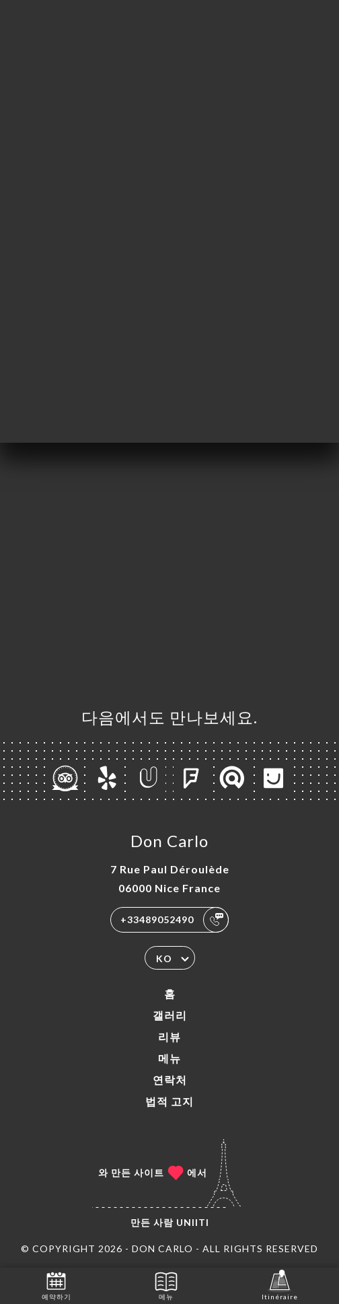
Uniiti (192, 1222)
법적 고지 (169, 1101)
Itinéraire (280, 1285)
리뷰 (169, 1036)
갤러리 (170, 1015)
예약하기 (56, 1285)
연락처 (170, 1079)
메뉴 (169, 1058)
